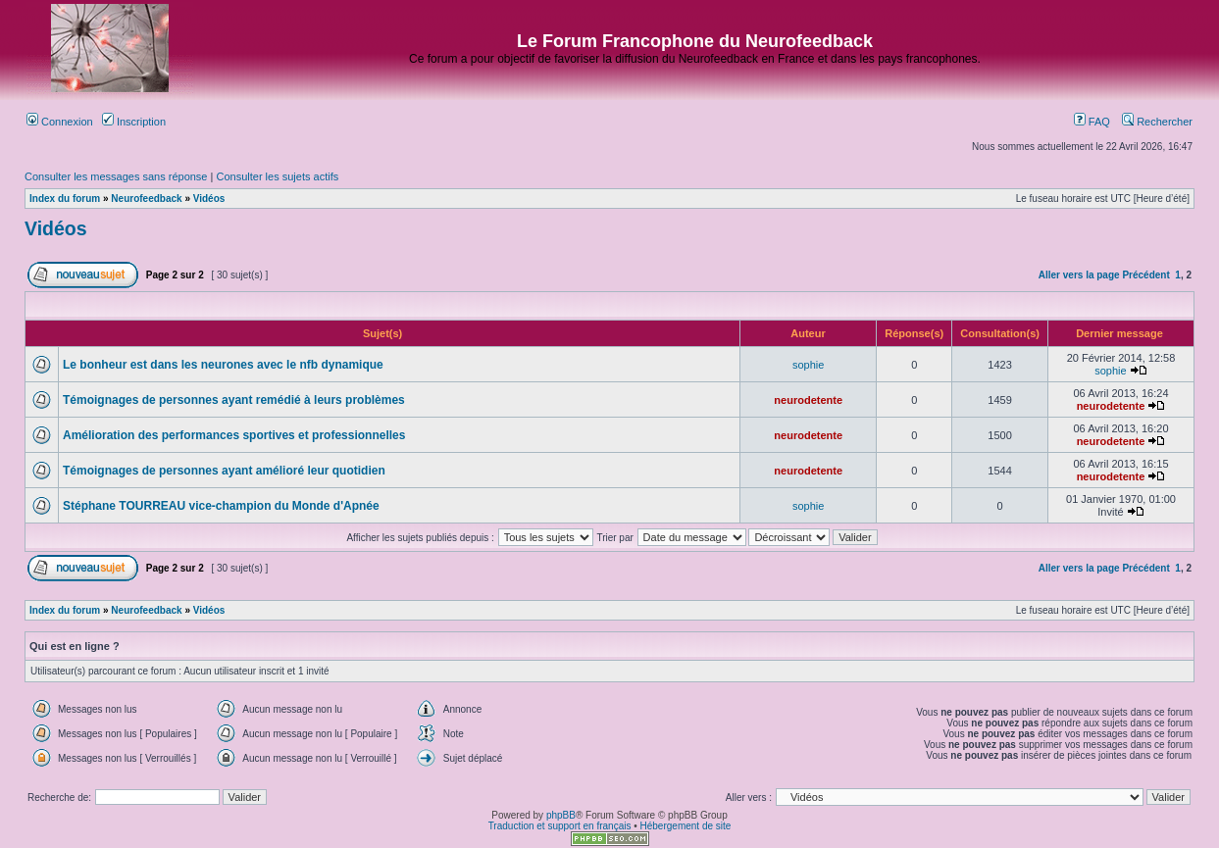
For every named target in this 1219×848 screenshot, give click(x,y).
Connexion (59, 121)
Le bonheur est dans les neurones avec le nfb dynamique (223, 365)
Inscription (134, 121)
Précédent (1145, 275)
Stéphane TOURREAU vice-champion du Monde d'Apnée (221, 506)
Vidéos (209, 198)
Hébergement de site (686, 826)
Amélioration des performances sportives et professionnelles (234, 435)
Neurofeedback (146, 198)
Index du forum (64, 198)
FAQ (1092, 121)
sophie (808, 365)
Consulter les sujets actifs (277, 176)
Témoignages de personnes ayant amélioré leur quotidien (224, 470)
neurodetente (808, 400)
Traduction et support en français (560, 826)
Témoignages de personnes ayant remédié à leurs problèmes (234, 400)
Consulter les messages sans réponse (116, 176)
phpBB (561, 815)
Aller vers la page (1079, 275)
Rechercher (1157, 121)
